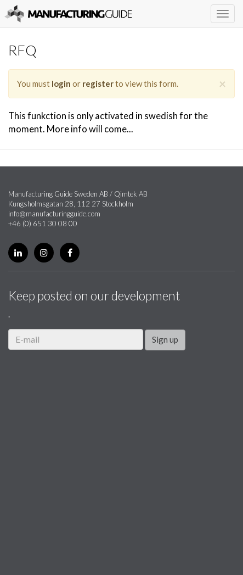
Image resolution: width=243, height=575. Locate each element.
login (61, 83)
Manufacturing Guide (68, 14)
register (98, 83)
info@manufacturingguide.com (54, 213)
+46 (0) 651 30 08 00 (42, 223)
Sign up (165, 339)
